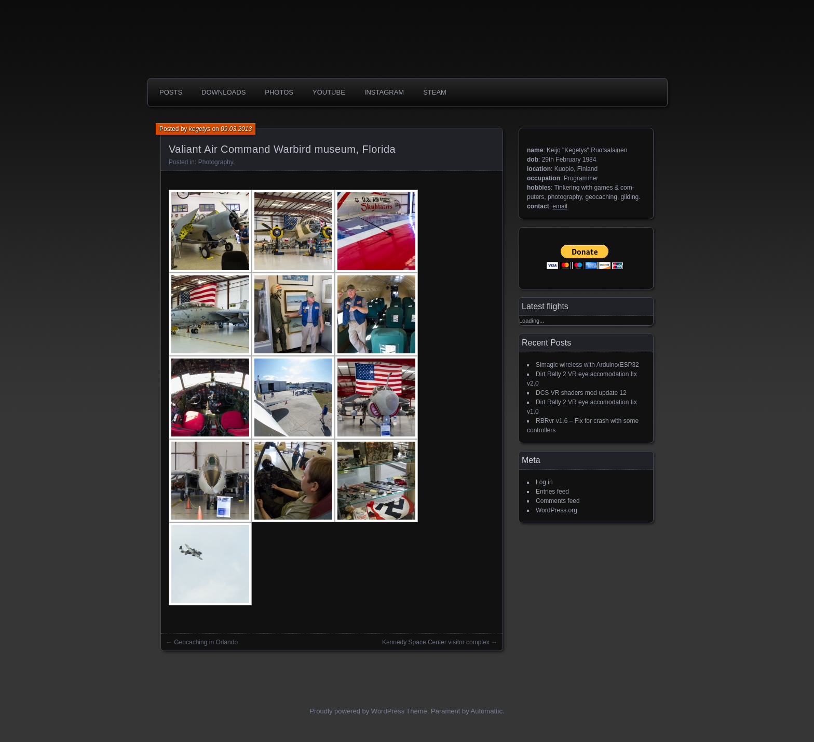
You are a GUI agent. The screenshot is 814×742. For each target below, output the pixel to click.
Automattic (487, 711)
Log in (544, 482)
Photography (215, 162)
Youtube (329, 92)
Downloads (223, 92)
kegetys (199, 128)
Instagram (384, 92)
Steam (434, 92)
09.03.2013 (236, 128)
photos (279, 92)
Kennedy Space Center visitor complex (436, 642)
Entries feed (552, 491)
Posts (170, 92)
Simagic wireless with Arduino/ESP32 (587, 364)
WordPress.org (556, 510)
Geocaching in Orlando (206, 642)
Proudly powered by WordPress (356, 711)
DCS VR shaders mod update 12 (581, 392)
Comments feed (558, 501)
